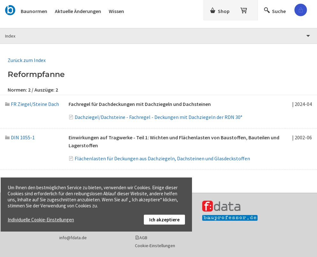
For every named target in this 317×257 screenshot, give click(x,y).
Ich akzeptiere (164, 220)
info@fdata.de (73, 237)
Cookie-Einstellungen (155, 245)
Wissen (116, 11)
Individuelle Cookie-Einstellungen (41, 220)
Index (10, 36)
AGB (143, 237)
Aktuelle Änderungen (78, 11)
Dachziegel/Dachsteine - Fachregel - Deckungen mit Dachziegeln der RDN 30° (158, 117)
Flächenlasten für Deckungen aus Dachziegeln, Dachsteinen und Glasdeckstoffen (162, 158)
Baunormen (34, 11)
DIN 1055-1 (20, 137)
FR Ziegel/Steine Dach (32, 104)
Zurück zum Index (27, 60)
